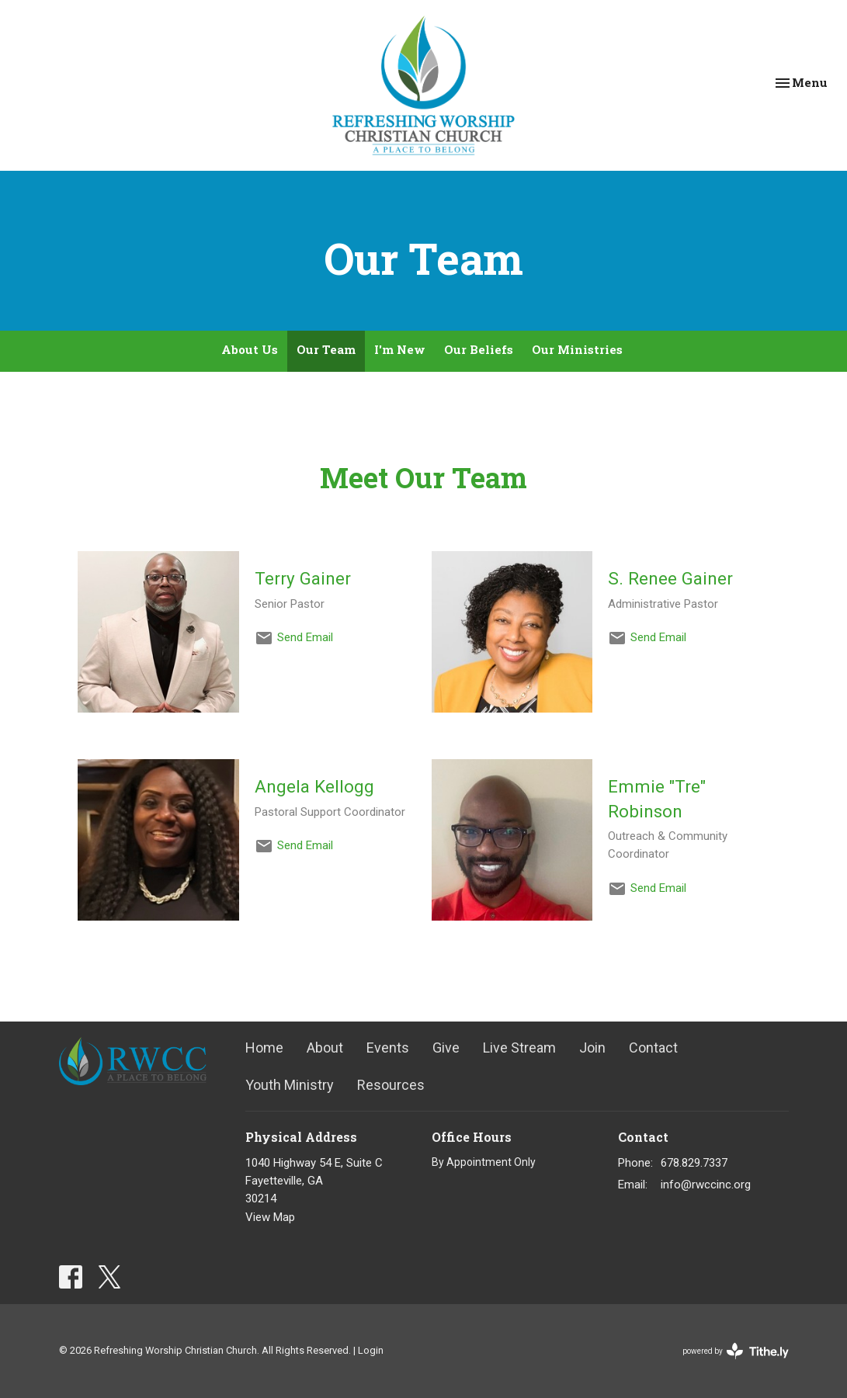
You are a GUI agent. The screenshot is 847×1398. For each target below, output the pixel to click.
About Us (249, 349)
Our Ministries (577, 349)
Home (264, 1047)
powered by (735, 1351)
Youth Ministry (289, 1085)
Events (387, 1047)
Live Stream (519, 1047)
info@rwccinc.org (706, 1185)
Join (592, 1047)
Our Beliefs (478, 349)
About (325, 1047)
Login (371, 1350)
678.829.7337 (694, 1163)
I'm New (399, 349)
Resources (391, 1085)
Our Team (326, 349)
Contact (653, 1047)
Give (446, 1047)
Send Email (305, 637)
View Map (270, 1217)
